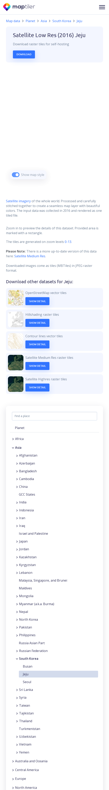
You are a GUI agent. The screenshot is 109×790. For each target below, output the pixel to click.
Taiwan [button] (24, 705)
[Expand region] (13, 438)
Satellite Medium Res (29, 256)
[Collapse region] (13, 447)
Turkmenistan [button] (29, 729)
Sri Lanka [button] (26, 689)
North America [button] (26, 787)
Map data (13, 21)
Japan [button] (23, 541)
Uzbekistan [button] (27, 736)
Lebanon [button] (25, 572)
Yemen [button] (24, 752)
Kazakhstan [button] (28, 557)
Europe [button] (20, 778)
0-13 (67, 242)
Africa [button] (19, 439)
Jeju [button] (25, 674)
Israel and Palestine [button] (33, 533)
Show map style (32, 175)
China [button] (23, 486)
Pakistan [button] (25, 627)
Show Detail (37, 301)
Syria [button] (22, 697)
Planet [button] (19, 428)
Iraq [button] (22, 526)
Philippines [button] (27, 635)
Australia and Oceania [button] (31, 761)
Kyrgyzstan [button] (27, 565)
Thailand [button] (25, 721)
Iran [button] (22, 518)
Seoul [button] (27, 682)
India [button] (22, 502)
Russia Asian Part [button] (32, 643)
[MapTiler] (19, 7)
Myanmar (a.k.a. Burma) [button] (36, 604)
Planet (30, 21)
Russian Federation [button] (33, 651)
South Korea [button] (28, 658)
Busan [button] (27, 666)
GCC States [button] (27, 494)
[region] (54, 125)
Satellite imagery (18, 201)
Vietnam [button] (25, 744)
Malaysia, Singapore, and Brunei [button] (43, 580)
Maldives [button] (25, 588)
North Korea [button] (28, 619)
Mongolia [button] (26, 596)
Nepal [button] (23, 612)
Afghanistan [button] (28, 455)
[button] (102, 7)
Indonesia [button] (26, 510)
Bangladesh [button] (28, 471)
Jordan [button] (24, 549)
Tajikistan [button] (26, 713)
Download (23, 54)
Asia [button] (18, 447)
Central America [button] (27, 770)
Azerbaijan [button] (27, 463)
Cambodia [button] (26, 479)
